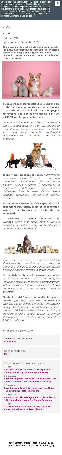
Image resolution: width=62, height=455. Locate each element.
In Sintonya (10, 341)
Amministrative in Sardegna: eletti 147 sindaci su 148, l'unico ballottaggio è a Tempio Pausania (30, 398)
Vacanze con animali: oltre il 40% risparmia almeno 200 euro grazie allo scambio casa (27, 371)
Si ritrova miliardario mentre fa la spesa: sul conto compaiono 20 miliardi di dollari (27, 408)
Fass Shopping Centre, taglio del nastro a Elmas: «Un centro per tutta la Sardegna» (29, 389)
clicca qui (22, 11)
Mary (7, 354)
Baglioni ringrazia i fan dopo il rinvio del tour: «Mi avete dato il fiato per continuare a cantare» (30, 380)
